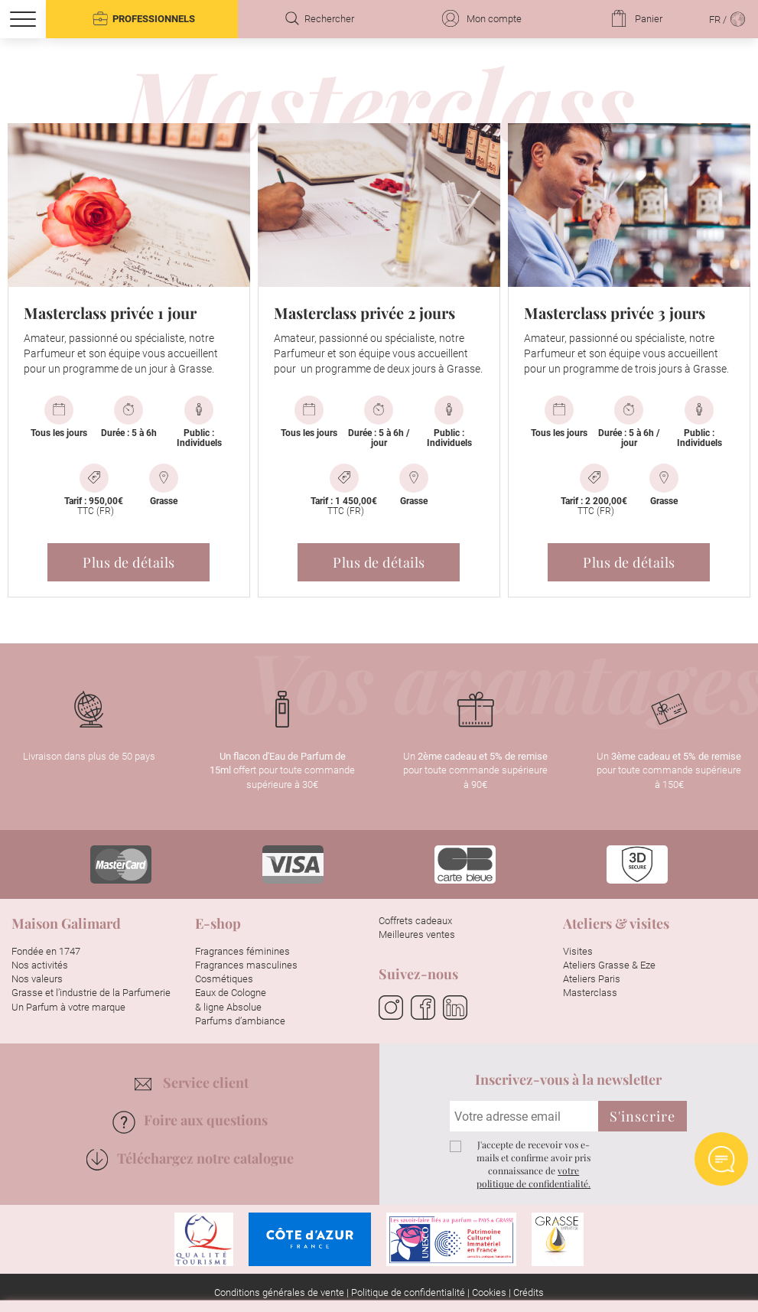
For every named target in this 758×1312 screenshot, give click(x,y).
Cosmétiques (224, 979)
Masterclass (590, 992)
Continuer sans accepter (640, 1026)
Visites (578, 951)
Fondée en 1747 (45, 951)
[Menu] (23, 19)
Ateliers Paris (591, 979)
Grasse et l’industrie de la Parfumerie (91, 992)
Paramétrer (442, 1278)
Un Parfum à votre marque (68, 1007)
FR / (728, 19)
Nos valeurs (37, 979)
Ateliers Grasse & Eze (609, 965)
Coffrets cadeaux (415, 920)
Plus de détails (129, 562)
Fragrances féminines (242, 951)
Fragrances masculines (246, 965)
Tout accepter (315, 1278)
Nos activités (39, 965)
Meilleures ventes (417, 934)
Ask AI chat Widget (721, 1159)
